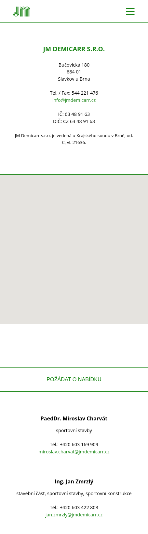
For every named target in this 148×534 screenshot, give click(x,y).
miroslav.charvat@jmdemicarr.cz (74, 451)
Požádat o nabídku (74, 379)
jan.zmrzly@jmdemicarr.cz (74, 514)
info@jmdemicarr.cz (74, 100)
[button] (74, 243)
